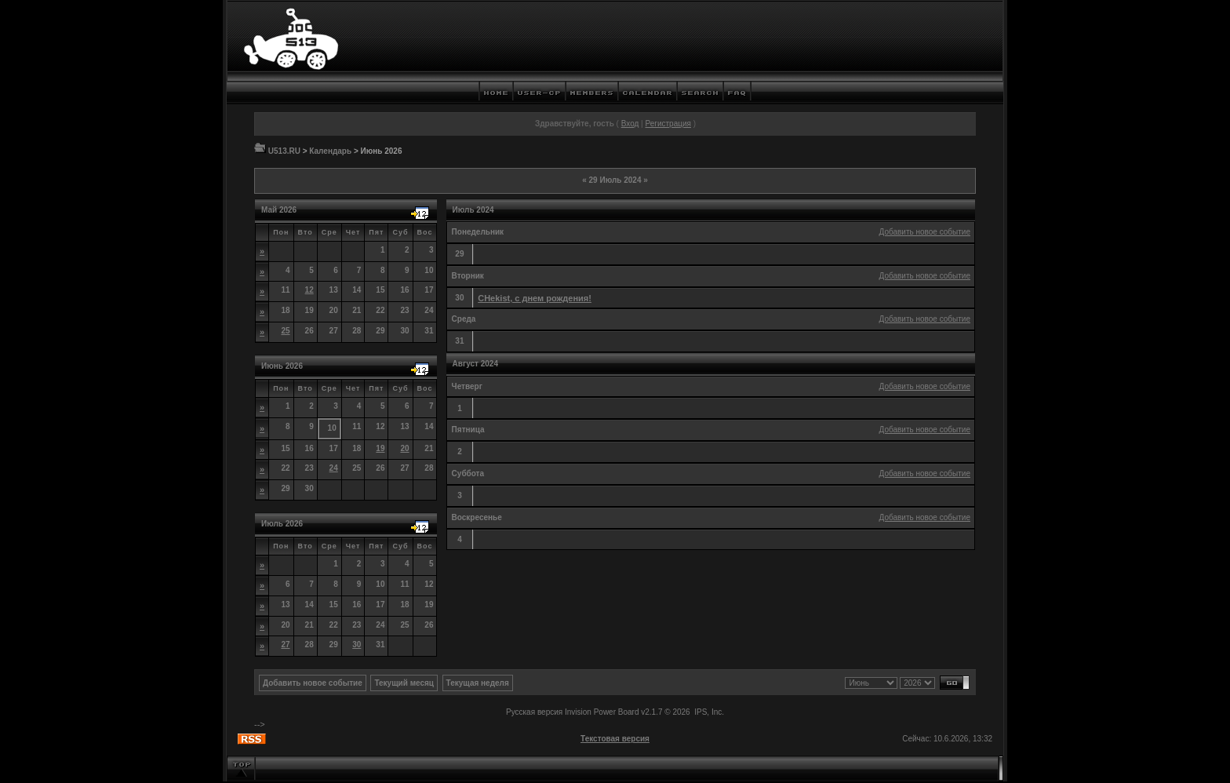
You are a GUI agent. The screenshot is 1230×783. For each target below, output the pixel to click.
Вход (630, 123)
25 (285, 330)
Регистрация (667, 123)
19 (380, 448)
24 (333, 468)
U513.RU (284, 151)
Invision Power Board (602, 712)
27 (285, 644)
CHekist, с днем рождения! (534, 298)
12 (309, 290)
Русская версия (534, 712)
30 (356, 644)
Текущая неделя (477, 683)
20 (404, 448)
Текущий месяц (404, 683)
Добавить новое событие (924, 232)
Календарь (330, 151)
